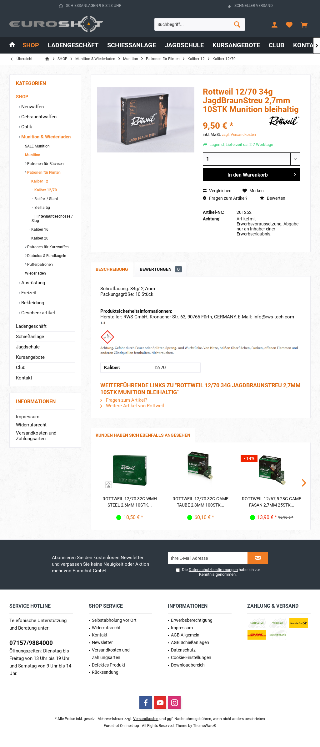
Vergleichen (217, 190)
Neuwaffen (32, 107)
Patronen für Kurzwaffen (47, 247)
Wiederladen (35, 273)
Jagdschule (28, 347)
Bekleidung (32, 303)
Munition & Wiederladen (45, 137)
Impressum (27, 417)
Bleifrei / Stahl (45, 199)
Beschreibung (112, 269)
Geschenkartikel (37, 313)
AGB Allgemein (185, 634)
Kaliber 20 (39, 238)
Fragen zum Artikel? (225, 198)
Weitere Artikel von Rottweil (132, 406)
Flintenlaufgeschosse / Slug (52, 218)
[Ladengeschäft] (73, 45)
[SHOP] (30, 45)
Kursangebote (30, 357)
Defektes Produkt (108, 664)
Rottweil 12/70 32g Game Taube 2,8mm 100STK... (200, 501)
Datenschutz (183, 649)
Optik (26, 127)
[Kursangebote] (236, 45)
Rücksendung (105, 672)
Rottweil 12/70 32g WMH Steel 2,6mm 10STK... (129, 501)
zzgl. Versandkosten (239, 134)
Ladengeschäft (31, 326)
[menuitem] (304, 24)
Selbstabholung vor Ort (114, 620)
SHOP (22, 97)
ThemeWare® (204, 726)
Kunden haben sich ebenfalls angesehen (143, 435)
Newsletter (102, 642)
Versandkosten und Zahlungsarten (36, 435)
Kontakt (24, 378)
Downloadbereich (188, 664)
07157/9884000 (31, 643)
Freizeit (28, 293)
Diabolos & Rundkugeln (46, 256)
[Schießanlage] (131, 45)
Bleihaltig (41, 207)
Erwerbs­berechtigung (191, 620)
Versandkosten (145, 719)
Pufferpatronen (39, 264)
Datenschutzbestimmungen (213, 569)
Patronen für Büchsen (45, 164)
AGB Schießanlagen (190, 642)
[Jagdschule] (184, 45)
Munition (32, 155)
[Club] (276, 45)
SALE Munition (37, 146)
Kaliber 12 (39, 181)
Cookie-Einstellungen (191, 657)
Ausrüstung (32, 283)
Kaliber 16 (39, 229)
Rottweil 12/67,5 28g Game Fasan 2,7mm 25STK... (271, 501)
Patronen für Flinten (43, 172)
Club (20, 367)
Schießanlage (30, 336)
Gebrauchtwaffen (38, 117)
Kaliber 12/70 (45, 190)
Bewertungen (161, 269)
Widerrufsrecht (31, 425)
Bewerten (272, 198)
